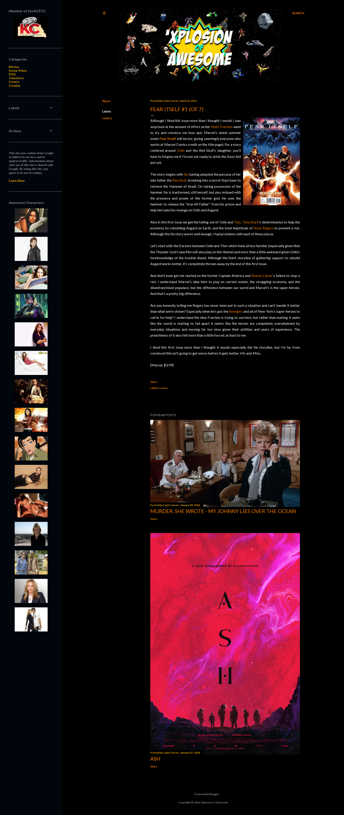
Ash (155, 758)
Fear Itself (167, 138)
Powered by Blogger (203, 794)
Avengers (236, 311)
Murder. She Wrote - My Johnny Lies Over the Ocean (223, 511)
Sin (186, 174)
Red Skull (179, 180)
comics (107, 118)
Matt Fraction (222, 127)
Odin (181, 150)
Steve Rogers (263, 228)
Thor (237, 222)
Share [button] (106, 101)
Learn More (17, 180)
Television (16, 78)
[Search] (298, 13)
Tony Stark (250, 222)
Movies (14, 67)
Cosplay (14, 85)
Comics (14, 82)
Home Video (18, 70)
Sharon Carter (261, 275)
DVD (12, 74)
